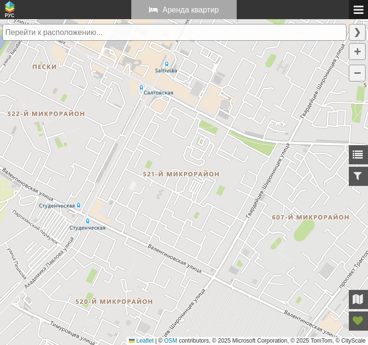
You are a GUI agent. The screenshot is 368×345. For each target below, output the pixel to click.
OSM (170, 340)
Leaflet (141, 340)
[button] (357, 51)
